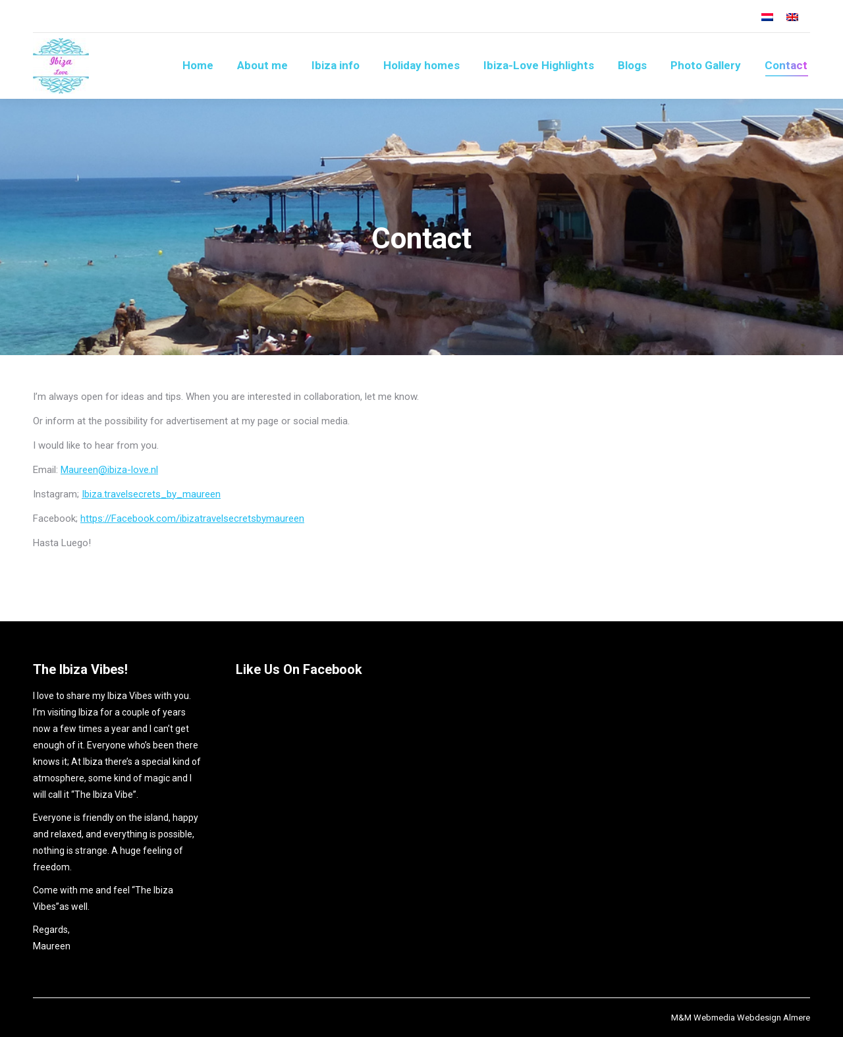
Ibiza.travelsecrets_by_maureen (151, 494)
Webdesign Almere (773, 1018)
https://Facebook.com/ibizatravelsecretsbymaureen (192, 518)
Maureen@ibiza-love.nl (109, 470)
